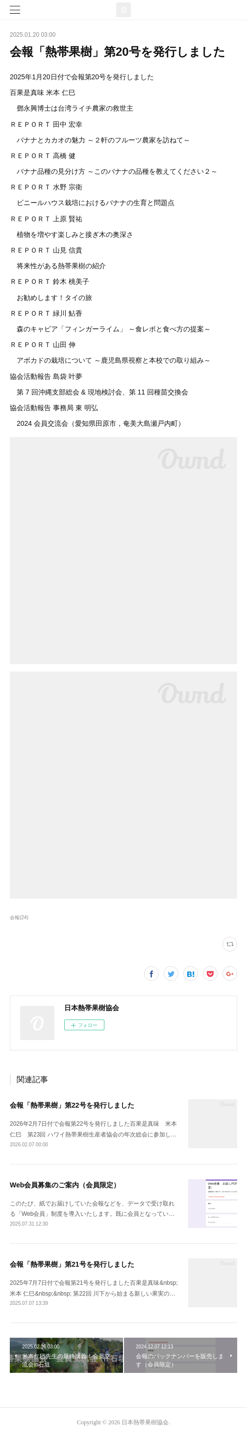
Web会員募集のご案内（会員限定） (65, 1185)
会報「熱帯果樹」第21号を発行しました (72, 1264)
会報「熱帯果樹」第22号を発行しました (72, 1105)
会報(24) (19, 917)
